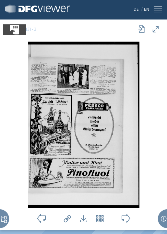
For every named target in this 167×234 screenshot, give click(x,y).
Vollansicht (155, 29)
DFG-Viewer (37, 9)
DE (136, 9)
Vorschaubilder (99, 218)
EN (146, 9)
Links (67, 218)
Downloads (83, 218)
